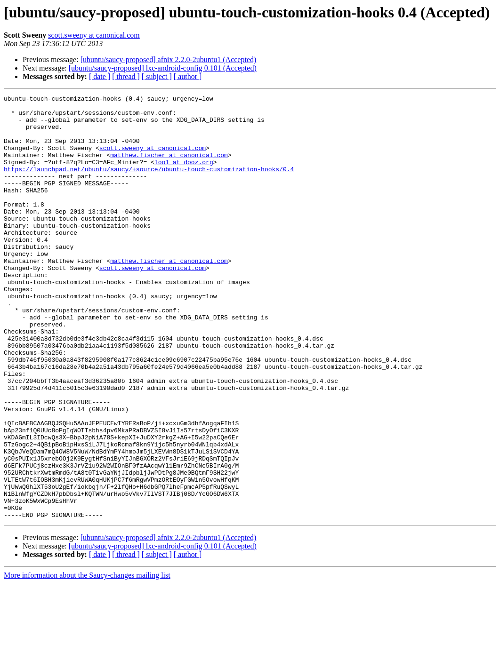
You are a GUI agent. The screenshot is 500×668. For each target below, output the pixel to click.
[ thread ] (126, 76)
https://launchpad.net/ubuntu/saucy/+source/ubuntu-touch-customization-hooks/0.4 (149, 184)
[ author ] (188, 76)
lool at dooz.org (183, 176)
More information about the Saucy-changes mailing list (87, 660)
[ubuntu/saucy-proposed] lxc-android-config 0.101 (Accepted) (163, 68)
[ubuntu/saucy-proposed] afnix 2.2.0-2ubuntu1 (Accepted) (169, 60)
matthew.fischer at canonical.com (169, 167)
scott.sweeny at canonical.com (94, 35)
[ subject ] (157, 76)
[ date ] (99, 76)
